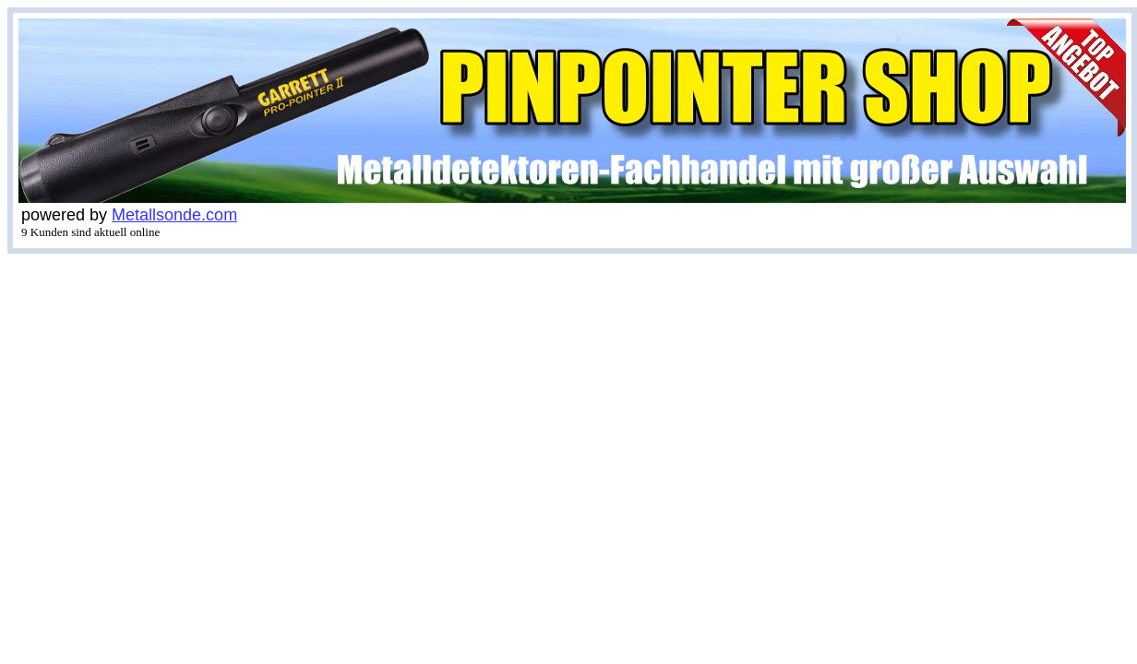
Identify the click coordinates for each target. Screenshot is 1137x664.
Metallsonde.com (174, 215)
